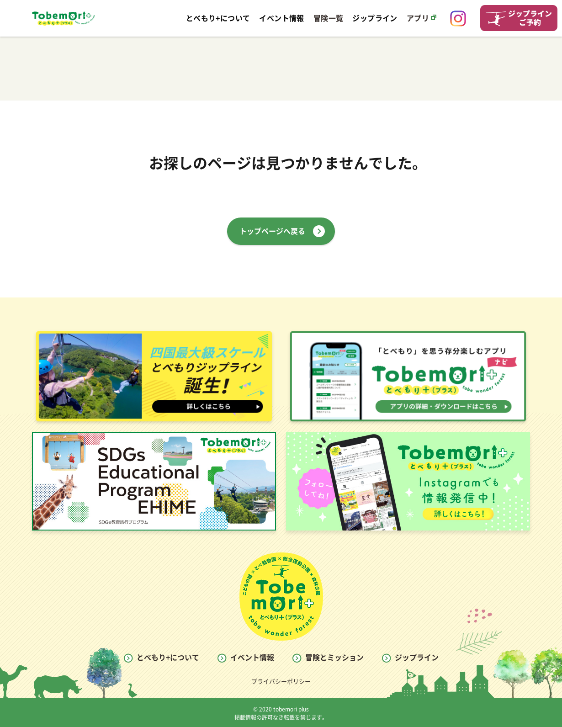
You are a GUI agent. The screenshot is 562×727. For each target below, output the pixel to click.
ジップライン (417, 657)
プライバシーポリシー (281, 682)
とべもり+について (168, 657)
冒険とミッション (334, 657)
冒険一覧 (328, 18)
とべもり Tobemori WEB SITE (63, 18)
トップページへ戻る (272, 231)
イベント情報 (252, 657)
